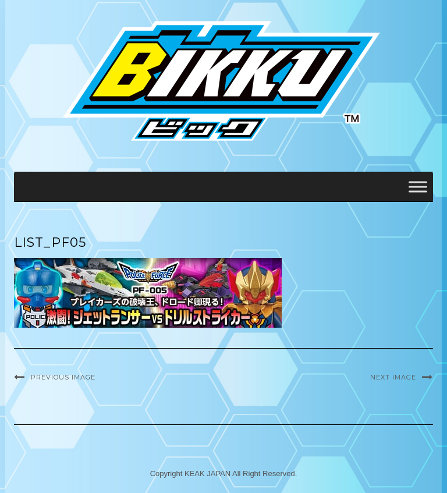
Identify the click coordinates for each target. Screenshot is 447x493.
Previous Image (63, 377)
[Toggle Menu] (418, 186)
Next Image (393, 377)
